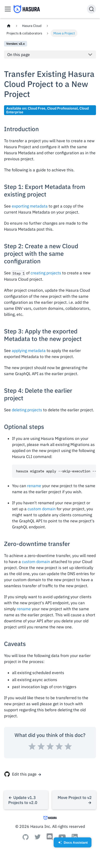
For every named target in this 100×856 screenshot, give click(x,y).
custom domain (42, 508)
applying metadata (29, 350)
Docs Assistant (72, 844)
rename (34, 485)
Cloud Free (36, 108)
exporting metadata (30, 206)
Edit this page (24, 774)
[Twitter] (38, 837)
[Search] (91, 9)
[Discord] (50, 838)
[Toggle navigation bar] (8, 9)
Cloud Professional (62, 108)
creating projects (46, 272)
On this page (18, 54)
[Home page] (9, 25)
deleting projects (27, 409)
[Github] (26, 838)
